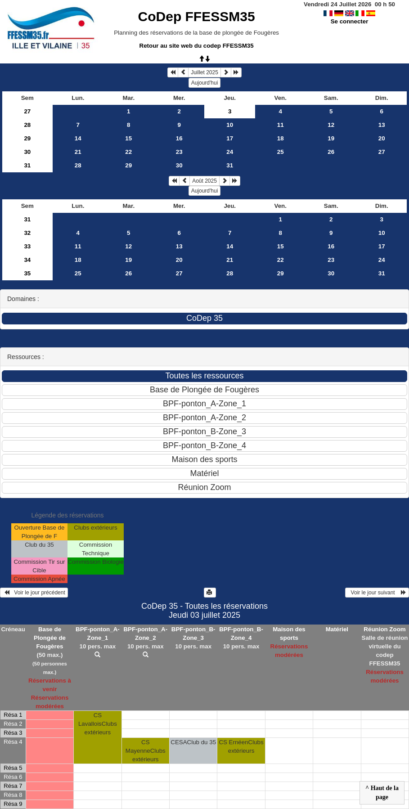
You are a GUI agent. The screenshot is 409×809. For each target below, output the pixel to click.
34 (27, 259)
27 (27, 111)
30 (27, 151)
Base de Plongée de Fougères (50, 638)
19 (331, 138)
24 (229, 151)
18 (280, 138)
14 (78, 138)
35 (27, 273)
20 (381, 138)
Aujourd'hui (204, 83)
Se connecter (350, 21)
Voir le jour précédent (34, 592)
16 (179, 138)
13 (381, 124)
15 (128, 138)
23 (179, 151)
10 (229, 124)
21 (78, 151)
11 (280, 124)
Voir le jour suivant (377, 592)
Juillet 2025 (204, 72)
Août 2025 (204, 181)
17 (229, 138)
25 (280, 151)
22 (128, 151)
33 (27, 246)
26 (331, 151)
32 (27, 232)
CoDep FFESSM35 (196, 16)
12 (331, 124)
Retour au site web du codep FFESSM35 (196, 45)
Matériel (337, 629)
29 (27, 138)
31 (27, 165)
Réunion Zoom (384, 629)
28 (27, 124)
